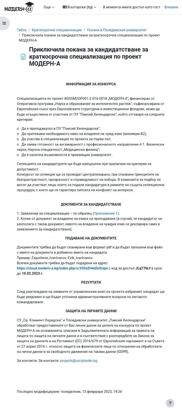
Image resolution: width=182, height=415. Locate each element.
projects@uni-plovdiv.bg (78, 361)
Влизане (171, 7)
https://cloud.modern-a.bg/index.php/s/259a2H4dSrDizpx (62, 268)
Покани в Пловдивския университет (117, 30)
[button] (79, 7)
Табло (22, 30)
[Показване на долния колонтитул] (170, 403)
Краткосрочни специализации (57, 30)
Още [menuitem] (47, 7)
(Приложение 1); (105, 213)
